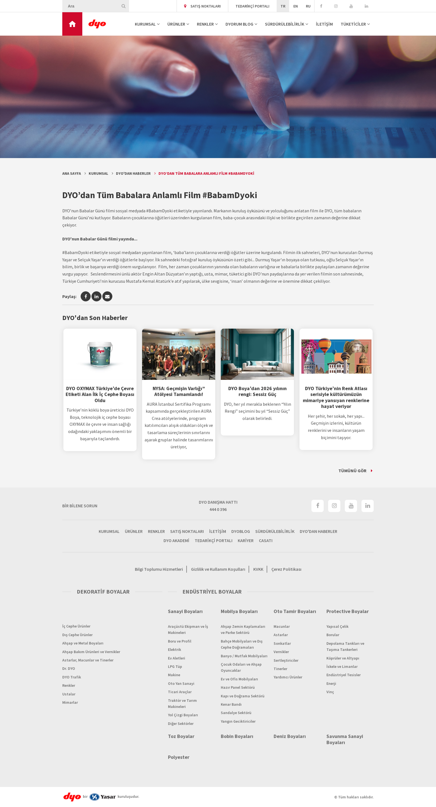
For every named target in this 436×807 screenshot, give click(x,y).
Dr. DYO (68, 668)
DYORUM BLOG (239, 24)
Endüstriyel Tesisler (343, 674)
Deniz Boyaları (290, 736)
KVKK (258, 569)
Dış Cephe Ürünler (77, 634)
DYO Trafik (71, 677)
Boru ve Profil (179, 641)
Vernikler (281, 651)
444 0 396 (218, 509)
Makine (174, 674)
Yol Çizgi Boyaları (183, 714)
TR (283, 6)
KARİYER (246, 540)
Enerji (331, 683)
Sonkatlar (282, 643)
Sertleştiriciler (286, 660)
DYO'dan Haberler (133, 173)
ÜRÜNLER (176, 24)
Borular (332, 634)
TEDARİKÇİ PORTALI (252, 6)
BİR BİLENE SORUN (79, 505)
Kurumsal (98, 173)
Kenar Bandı (231, 704)
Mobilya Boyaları (239, 611)
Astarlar (281, 634)
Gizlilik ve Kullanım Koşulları (218, 569)
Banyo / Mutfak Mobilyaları (244, 655)
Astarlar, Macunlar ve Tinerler (87, 660)
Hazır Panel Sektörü (238, 687)
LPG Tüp (175, 666)
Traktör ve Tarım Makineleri (182, 703)
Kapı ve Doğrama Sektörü (242, 695)
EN (295, 6)
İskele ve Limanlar (342, 666)
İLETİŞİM (324, 24)
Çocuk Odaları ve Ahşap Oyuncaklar (241, 667)
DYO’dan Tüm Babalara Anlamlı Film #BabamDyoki (206, 173)
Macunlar (282, 626)
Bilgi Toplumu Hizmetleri (159, 569)
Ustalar (68, 694)
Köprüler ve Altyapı (342, 658)
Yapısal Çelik (337, 626)
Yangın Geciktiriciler (238, 721)
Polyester (178, 757)
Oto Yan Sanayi (181, 683)
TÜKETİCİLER (353, 24)
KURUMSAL (145, 24)
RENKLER (205, 24)
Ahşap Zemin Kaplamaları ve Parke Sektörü (243, 629)
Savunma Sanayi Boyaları (344, 739)
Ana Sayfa (71, 173)
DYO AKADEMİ (176, 540)
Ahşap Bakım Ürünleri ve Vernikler (91, 651)
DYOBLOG (240, 531)
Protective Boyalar (347, 611)
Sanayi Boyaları (185, 611)
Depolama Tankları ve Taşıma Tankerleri (345, 646)
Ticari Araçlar (180, 691)
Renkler (68, 685)
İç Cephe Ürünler (76, 626)
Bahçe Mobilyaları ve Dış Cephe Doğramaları (241, 644)
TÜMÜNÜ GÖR (352, 470)
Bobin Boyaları (237, 736)
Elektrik (174, 649)
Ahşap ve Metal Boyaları (82, 643)
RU (308, 6)
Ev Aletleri (176, 658)
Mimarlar (70, 702)
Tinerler (280, 668)
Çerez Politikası (286, 569)
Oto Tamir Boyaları (295, 611)
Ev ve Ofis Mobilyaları (239, 678)
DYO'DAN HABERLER (318, 531)
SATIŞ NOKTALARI (202, 6)
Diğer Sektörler (181, 723)
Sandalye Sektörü (236, 712)
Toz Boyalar (181, 736)
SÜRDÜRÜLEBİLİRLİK (284, 24)
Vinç (330, 691)
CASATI (265, 540)
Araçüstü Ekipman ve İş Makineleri (188, 629)
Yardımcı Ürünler (288, 677)
